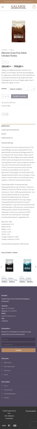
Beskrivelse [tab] (5, 126)
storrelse (4, 88)
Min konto (7, 370)
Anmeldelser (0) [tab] (7, 138)
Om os (6, 386)
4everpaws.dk (8, 390)
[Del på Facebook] (3, 114)
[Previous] (1, 271)
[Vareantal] (5, 96)
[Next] (36, 271)
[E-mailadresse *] (18, 344)
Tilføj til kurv (19, 96)
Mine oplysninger (9, 366)
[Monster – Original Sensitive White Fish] (27, 265)
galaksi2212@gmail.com (8, 316)
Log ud (6, 374)
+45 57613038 (9, 308)
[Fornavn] (18, 339)
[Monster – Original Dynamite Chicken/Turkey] (9, 265)
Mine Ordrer (8, 362)
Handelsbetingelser (10, 393)
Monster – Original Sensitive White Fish (25, 279)
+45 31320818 (12, 311)
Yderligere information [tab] (10, 130)
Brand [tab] (3, 134)
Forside (4, 50)
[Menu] (2, 7)
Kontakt (6, 397)
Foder (11, 50)
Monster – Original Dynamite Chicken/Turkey (9, 279)
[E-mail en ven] (6, 114)
